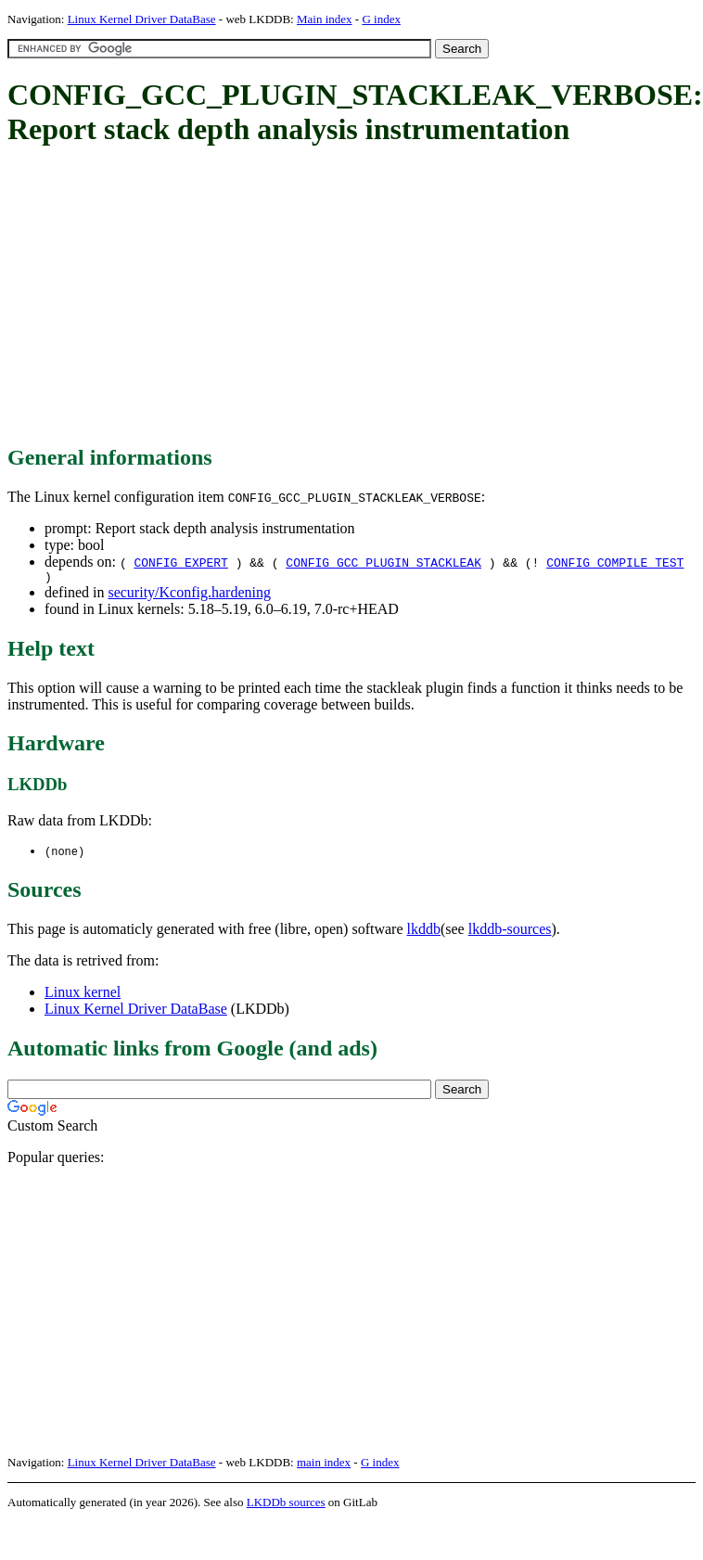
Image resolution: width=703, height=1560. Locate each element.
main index (324, 1466)
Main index (324, 19)
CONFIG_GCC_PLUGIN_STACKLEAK (383, 562)
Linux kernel (83, 996)
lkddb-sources (510, 932)
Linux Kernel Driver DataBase (142, 19)
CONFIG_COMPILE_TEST (615, 562)
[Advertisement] (288, 297)
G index (381, 19)
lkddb (424, 932)
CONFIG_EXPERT (180, 562)
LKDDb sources (286, 1506)
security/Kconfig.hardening (189, 595)
